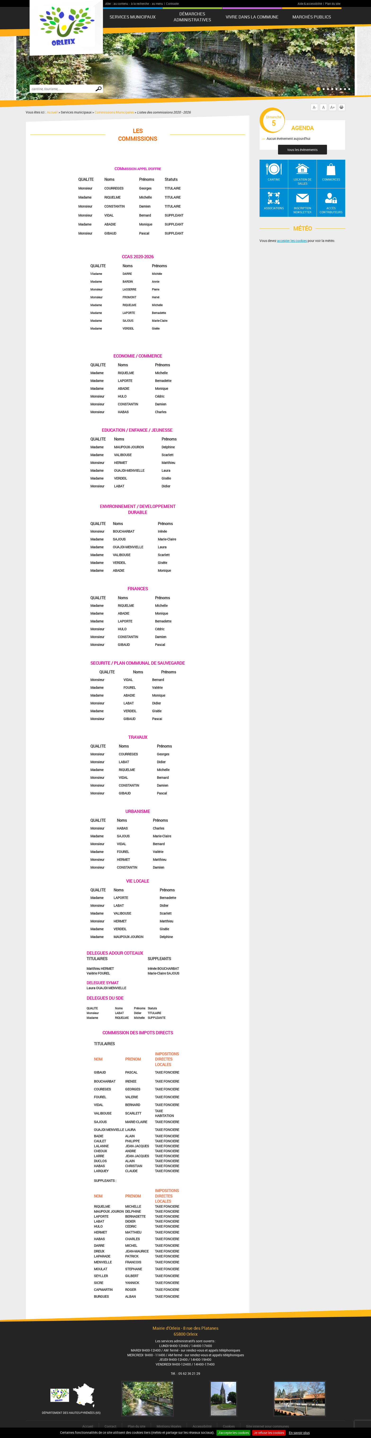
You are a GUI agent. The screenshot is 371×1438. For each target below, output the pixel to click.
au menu (157, 3)
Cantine (274, 179)
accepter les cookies (292, 240)
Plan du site (332, 3)
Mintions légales (169, 1426)
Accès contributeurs (331, 210)
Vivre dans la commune (252, 17)
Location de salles (302, 181)
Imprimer (342, 107)
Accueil (52, 112)
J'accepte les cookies (233, 1432)
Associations (274, 208)
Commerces (331, 179)
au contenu (121, 3)
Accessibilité (202, 1426)
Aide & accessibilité (310, 3)
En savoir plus (299, 1432)
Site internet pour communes (267, 1426)
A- (314, 107)
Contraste (172, 3)
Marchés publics (311, 17)
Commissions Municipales (114, 112)
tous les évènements (302, 149)
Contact (110, 1426)
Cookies (229, 1426)
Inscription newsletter (302, 210)
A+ (332, 107)
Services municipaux (132, 17)
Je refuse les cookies (269, 1432)
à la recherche (140, 3)
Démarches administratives (192, 17)
